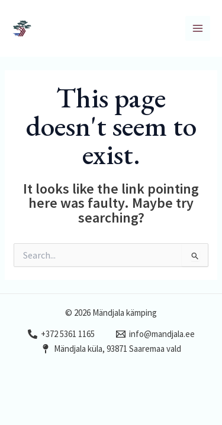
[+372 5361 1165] (61, 334)
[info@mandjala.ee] (155, 334)
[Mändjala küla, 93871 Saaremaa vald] (111, 349)
